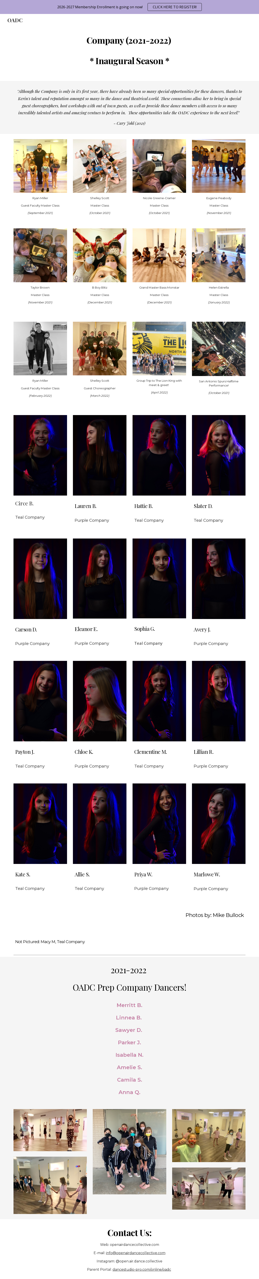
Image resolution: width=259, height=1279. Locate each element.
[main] (129, 49)
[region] (129, 7)
